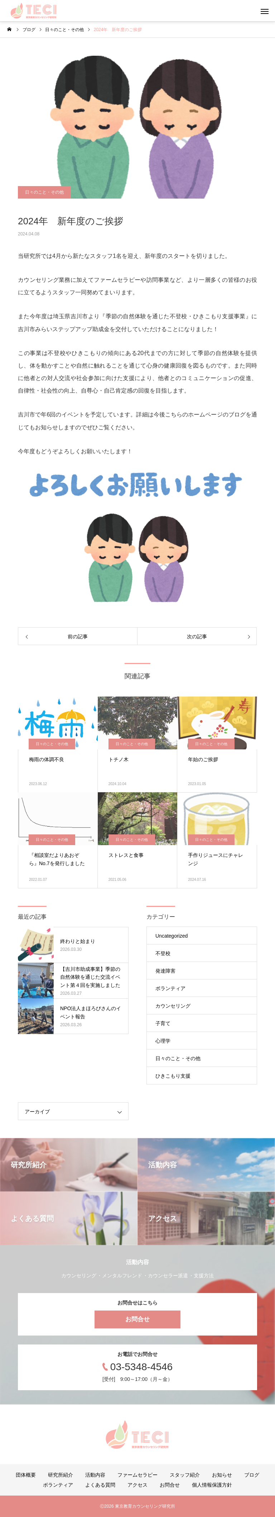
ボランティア (170, 988)
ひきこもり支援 (172, 1076)
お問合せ (137, 1319)
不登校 (162, 953)
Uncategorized (171, 936)
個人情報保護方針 (212, 1485)
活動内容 (95, 1475)
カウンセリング (172, 1006)
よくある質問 (100, 1485)
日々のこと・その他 (44, 192)
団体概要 (26, 1475)
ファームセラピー (137, 1475)
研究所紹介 (60, 1475)
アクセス (137, 1485)
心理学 (162, 1041)
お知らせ (222, 1475)
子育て (162, 1023)
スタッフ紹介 (185, 1475)
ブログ (251, 1475)
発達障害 (165, 971)
